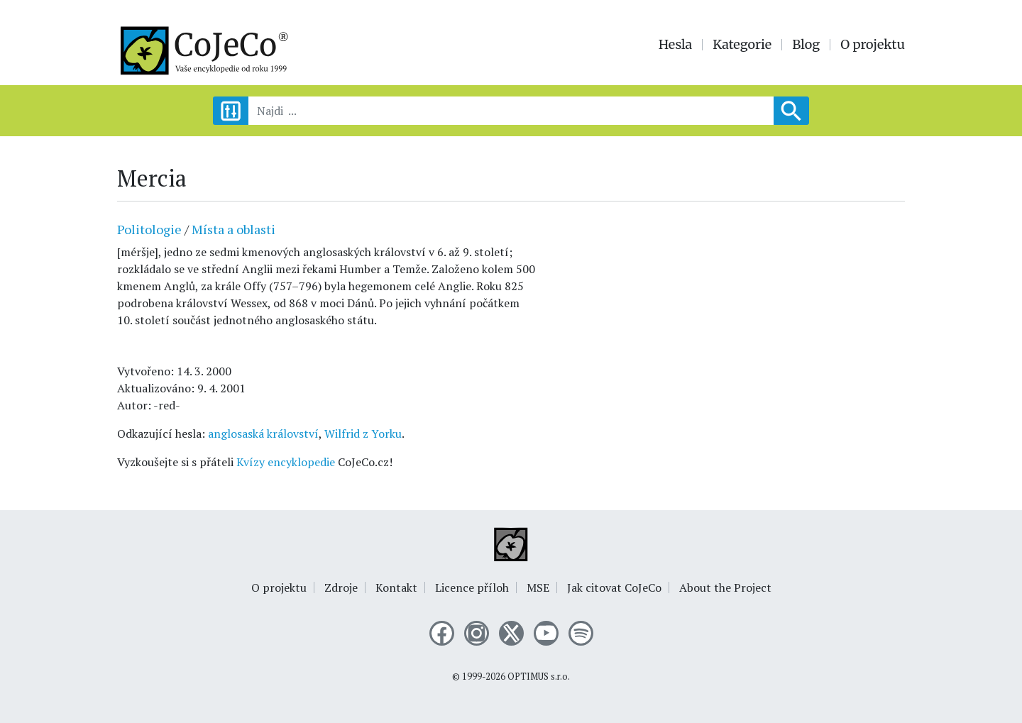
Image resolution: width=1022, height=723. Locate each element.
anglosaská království (263, 433)
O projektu (872, 44)
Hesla (676, 44)
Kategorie (742, 44)
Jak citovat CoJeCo (614, 587)
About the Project (725, 587)
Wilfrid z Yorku (363, 433)
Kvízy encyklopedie (285, 462)
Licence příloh (472, 587)
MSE (538, 587)
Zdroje (341, 587)
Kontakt (396, 587)
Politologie (149, 229)
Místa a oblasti (233, 229)
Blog (806, 44)
